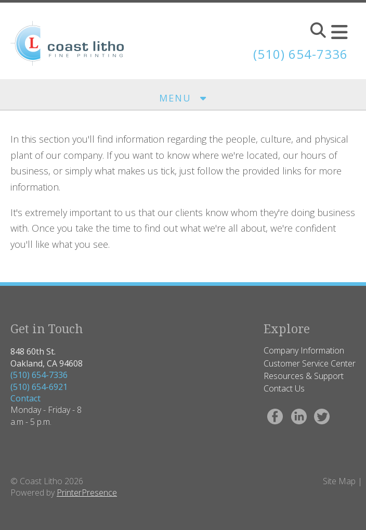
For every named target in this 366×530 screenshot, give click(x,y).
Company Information (304, 350)
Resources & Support (304, 376)
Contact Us (284, 388)
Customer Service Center (310, 363)
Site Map (339, 481)
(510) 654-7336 (39, 375)
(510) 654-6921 (39, 387)
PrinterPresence (87, 492)
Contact (25, 398)
